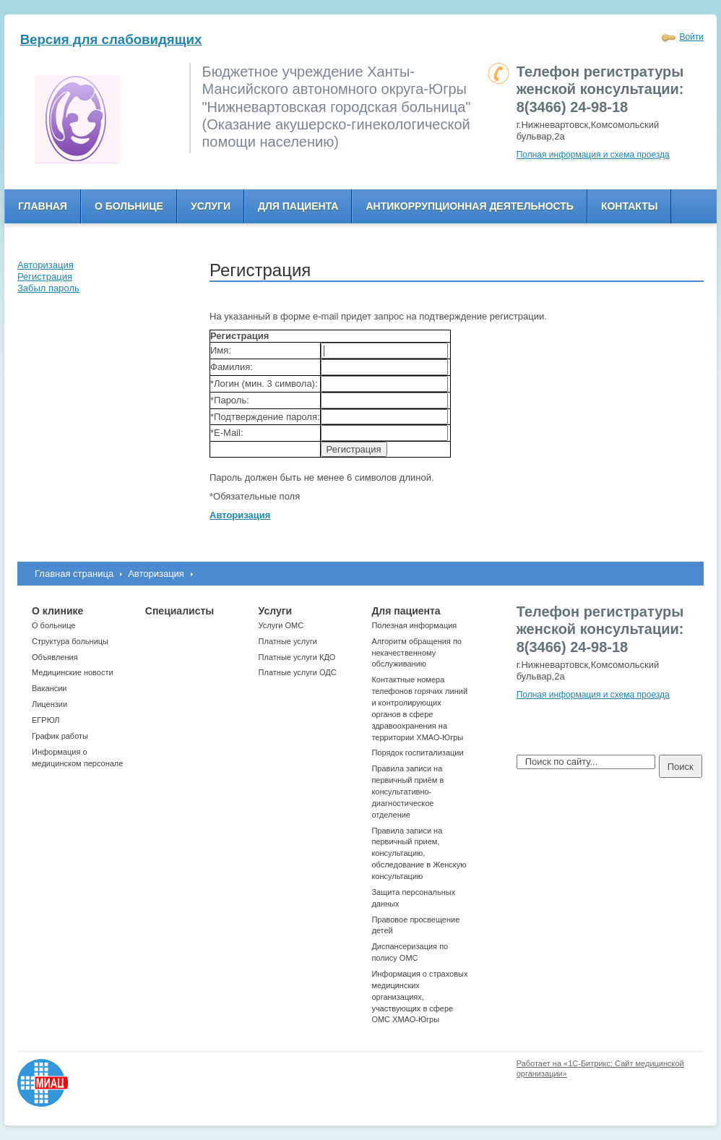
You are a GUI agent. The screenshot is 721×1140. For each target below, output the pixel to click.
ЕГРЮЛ (45, 720)
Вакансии (49, 688)
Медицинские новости (72, 672)
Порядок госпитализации (417, 752)
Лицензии (49, 704)
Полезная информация (414, 625)
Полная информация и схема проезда (593, 155)
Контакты (629, 206)
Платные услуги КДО (297, 657)
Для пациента (298, 206)
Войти (691, 37)
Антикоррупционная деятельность (470, 206)
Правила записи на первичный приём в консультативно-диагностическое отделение (407, 791)
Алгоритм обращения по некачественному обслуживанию (416, 653)
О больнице (129, 206)
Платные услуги (288, 641)
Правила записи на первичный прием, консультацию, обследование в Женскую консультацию (418, 853)
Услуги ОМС (281, 625)
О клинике (57, 611)
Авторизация (156, 573)
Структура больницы (70, 641)
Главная (42, 206)
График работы (60, 736)
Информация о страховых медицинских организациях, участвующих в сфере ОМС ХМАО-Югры (419, 996)
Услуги (210, 206)
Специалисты (179, 611)
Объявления (55, 657)
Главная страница (74, 573)
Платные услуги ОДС (298, 672)
